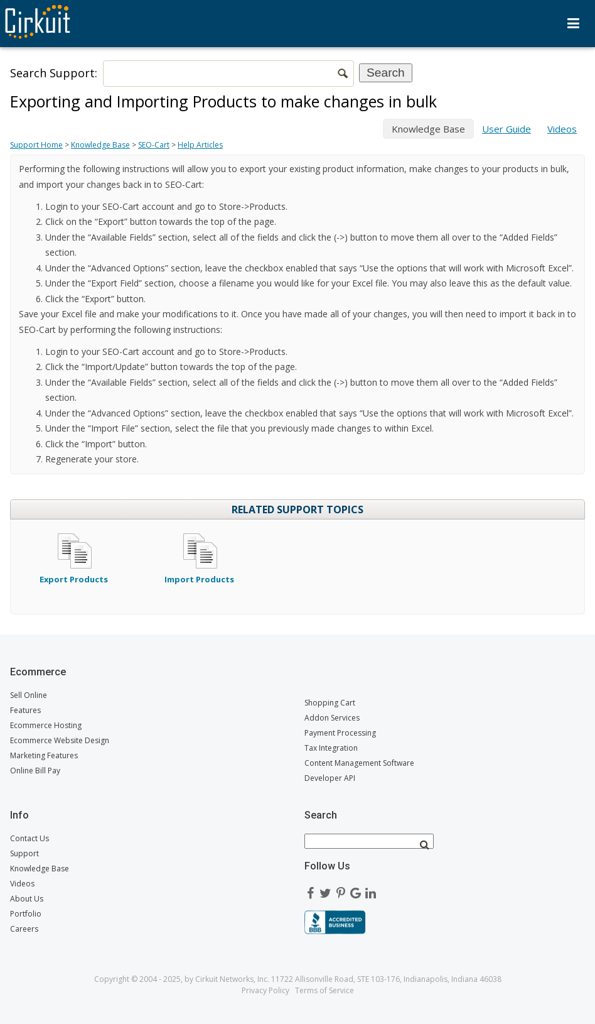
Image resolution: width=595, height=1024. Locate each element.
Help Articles (200, 144)
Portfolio (25, 913)
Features (25, 710)
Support (24, 853)
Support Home (36, 144)
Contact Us (29, 838)
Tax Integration (331, 748)
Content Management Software (359, 763)
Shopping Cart (329, 702)
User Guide (506, 129)
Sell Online (28, 695)
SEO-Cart (153, 144)
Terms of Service (324, 990)
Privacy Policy (265, 990)
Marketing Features (44, 755)
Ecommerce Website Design (59, 740)
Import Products (199, 573)
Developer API (329, 778)
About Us (26, 898)
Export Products (74, 573)
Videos (562, 129)
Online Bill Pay (35, 770)
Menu (573, 23)
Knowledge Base (100, 144)
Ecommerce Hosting (46, 725)
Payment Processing (340, 732)
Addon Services (332, 717)
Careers (24, 928)
